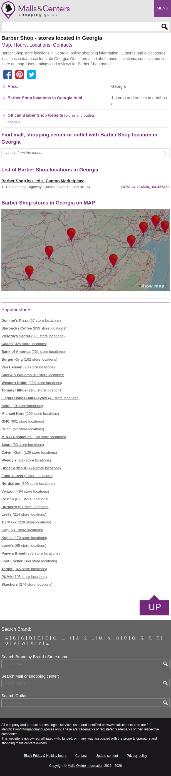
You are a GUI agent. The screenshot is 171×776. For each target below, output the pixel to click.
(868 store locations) (29, 561)
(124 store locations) (31, 383)
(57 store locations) (31, 320)
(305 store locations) (28, 483)
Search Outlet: (14, 695)
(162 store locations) (29, 359)
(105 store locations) (24, 577)
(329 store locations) (24, 344)
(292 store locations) (30, 413)
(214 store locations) (23, 514)
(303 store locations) (30, 553)
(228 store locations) (26, 522)
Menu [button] (162, 8)
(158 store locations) (33, 437)
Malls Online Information (85, 766)
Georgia (118, 86)
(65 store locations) (23, 545)
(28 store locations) (28, 367)
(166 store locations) (32, 390)
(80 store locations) (22, 445)
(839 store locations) (33, 328)
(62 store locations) (22, 429)
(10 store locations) (22, 406)
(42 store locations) (40, 398)
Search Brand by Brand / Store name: (35, 657)
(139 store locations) (29, 452)
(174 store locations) (31, 468)
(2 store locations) (27, 476)
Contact (81, 756)
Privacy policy (137, 756)
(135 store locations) (26, 460)
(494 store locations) (25, 491)
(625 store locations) (24, 499)
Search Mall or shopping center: (30, 676)
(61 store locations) (32, 375)
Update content (107, 756)
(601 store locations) (22, 421)
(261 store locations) (33, 352)
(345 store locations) (24, 569)
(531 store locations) (22, 530)
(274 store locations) (26, 584)
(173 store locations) (24, 538)
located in (43, 181)
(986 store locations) (33, 336)
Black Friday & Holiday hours (45, 756)
